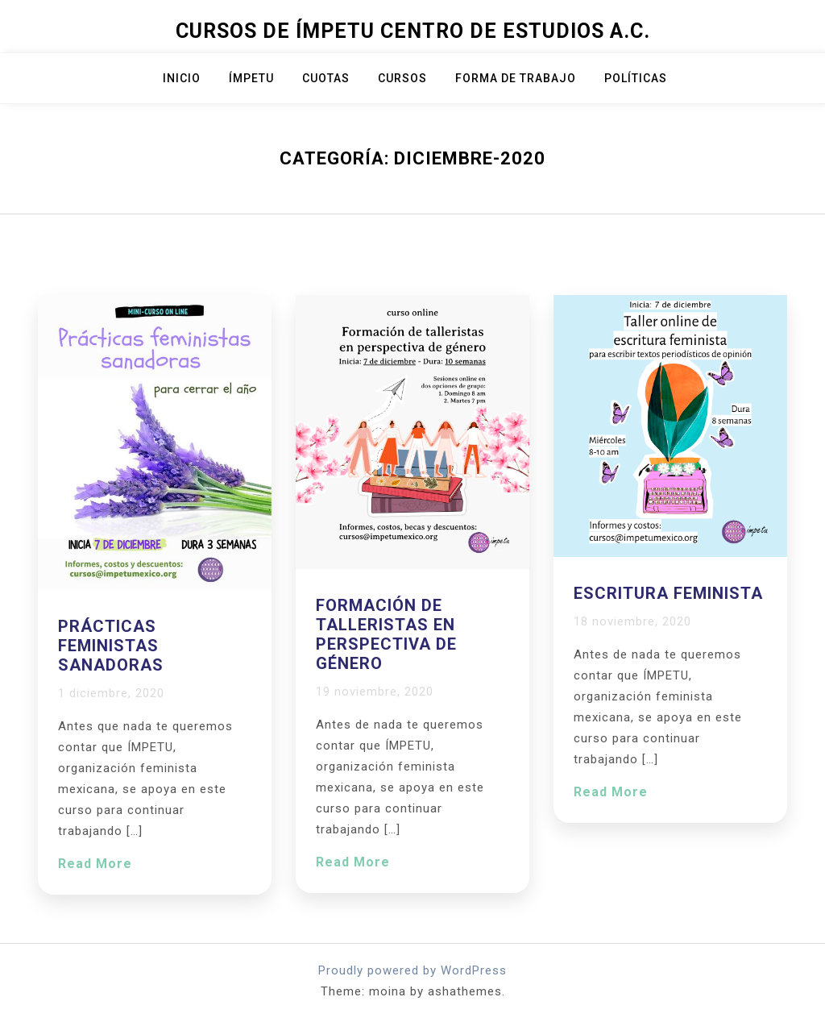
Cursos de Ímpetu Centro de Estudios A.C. (413, 31)
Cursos (402, 78)
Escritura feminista (668, 593)
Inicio (182, 78)
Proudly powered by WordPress (412, 970)
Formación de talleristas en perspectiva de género (386, 634)
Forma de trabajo (515, 78)
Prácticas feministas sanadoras (111, 646)
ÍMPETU (251, 78)
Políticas (635, 78)
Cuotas (326, 78)
